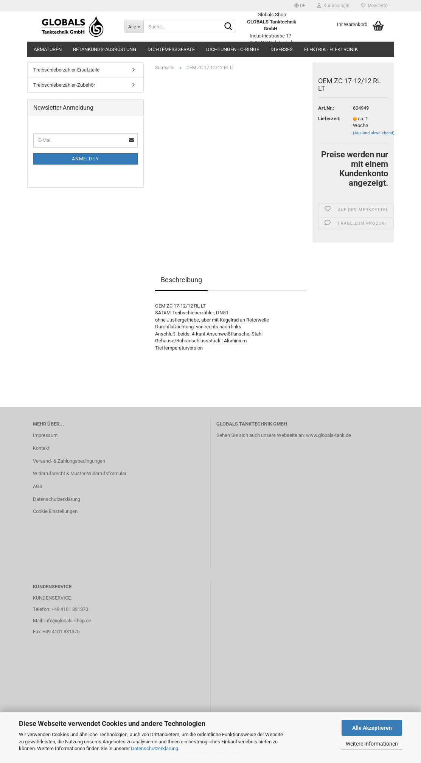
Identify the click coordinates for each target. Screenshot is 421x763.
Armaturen (48, 49)
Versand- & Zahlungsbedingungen (69, 461)
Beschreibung (181, 280)
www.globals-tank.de (328, 435)
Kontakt (41, 448)
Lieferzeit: (329, 118)
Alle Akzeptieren (372, 728)
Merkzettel (374, 5)
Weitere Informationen (372, 744)
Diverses (281, 49)
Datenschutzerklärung (154, 748)
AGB (37, 486)
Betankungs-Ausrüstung (104, 49)
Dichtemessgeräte (171, 49)
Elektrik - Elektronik (331, 49)
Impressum (45, 435)
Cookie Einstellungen (55, 511)
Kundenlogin (333, 5)
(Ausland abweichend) (374, 133)
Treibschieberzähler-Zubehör (64, 85)
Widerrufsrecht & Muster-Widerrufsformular (79, 473)
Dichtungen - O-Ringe (232, 49)
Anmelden (85, 159)
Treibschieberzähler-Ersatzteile (66, 70)
